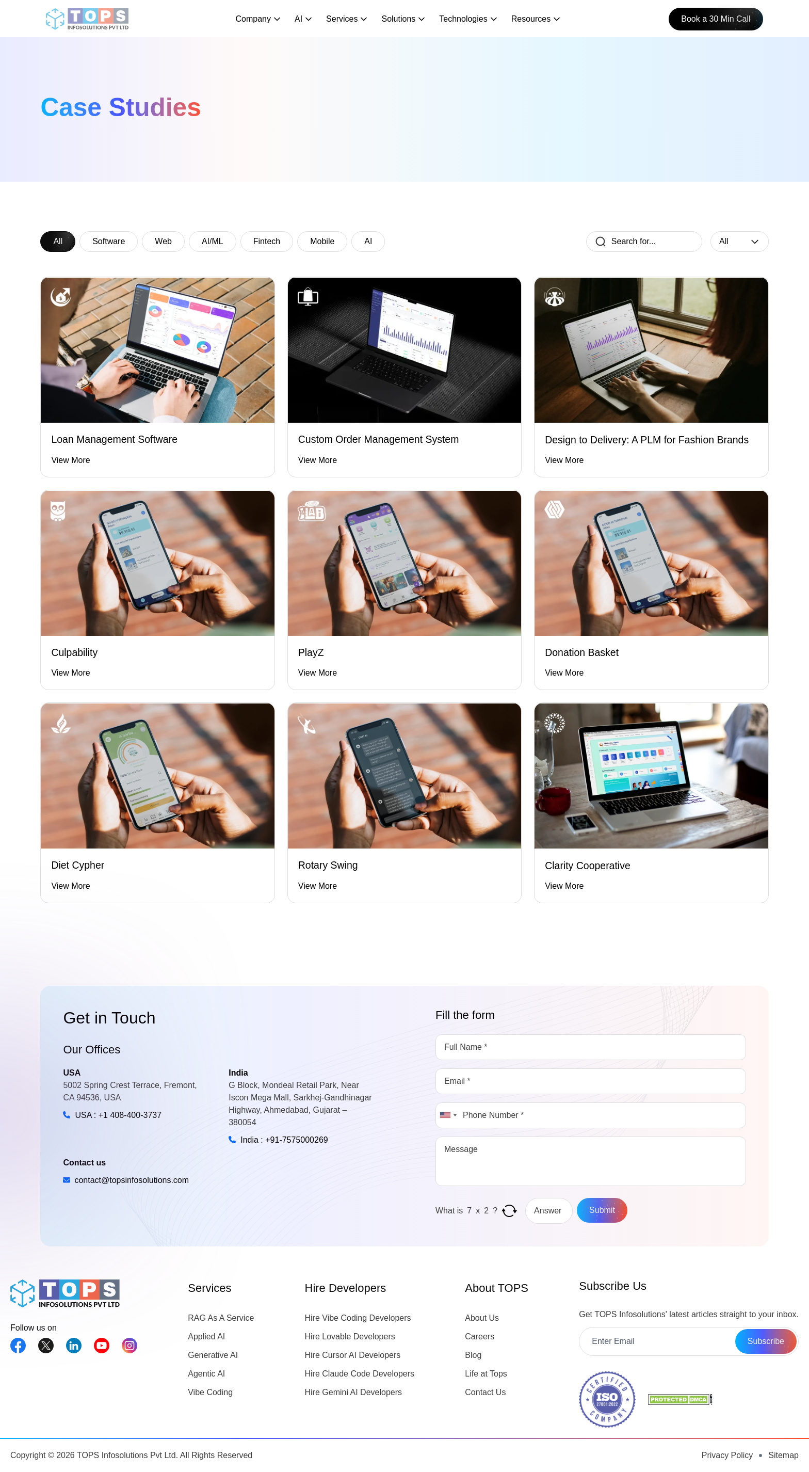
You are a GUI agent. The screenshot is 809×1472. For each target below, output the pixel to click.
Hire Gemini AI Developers (353, 1392)
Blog (473, 1355)
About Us (482, 1318)
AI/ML (212, 241)
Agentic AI (206, 1373)
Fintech (266, 241)
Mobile (322, 241)
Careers (479, 1336)
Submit (602, 1210)
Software (108, 241)
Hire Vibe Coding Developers (358, 1318)
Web (163, 241)
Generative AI (213, 1355)
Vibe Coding (210, 1392)
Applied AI (206, 1336)
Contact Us (485, 1392)
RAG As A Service (221, 1318)
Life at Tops (486, 1373)
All (57, 241)
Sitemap (783, 1455)
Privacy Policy (727, 1455)
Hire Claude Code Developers (360, 1373)
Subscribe (766, 1341)
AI (368, 241)
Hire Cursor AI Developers (353, 1355)
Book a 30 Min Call (715, 18)
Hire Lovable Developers (350, 1336)
